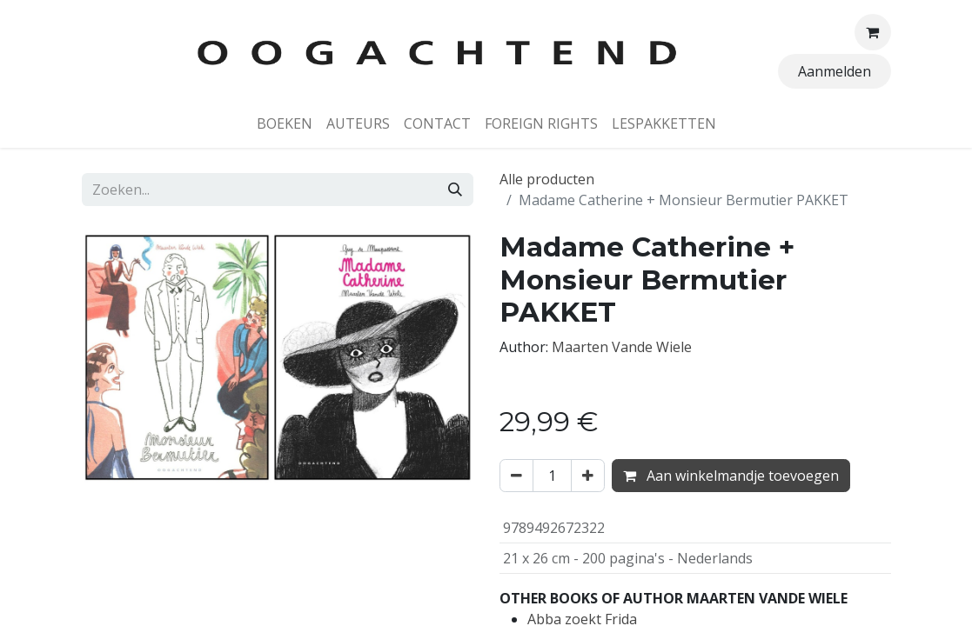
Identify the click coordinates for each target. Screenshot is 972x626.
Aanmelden (834, 71)
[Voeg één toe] (588, 475)
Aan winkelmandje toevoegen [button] (731, 475)
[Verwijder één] (516, 475)
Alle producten (546, 179)
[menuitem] (284, 123)
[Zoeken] (455, 189)
